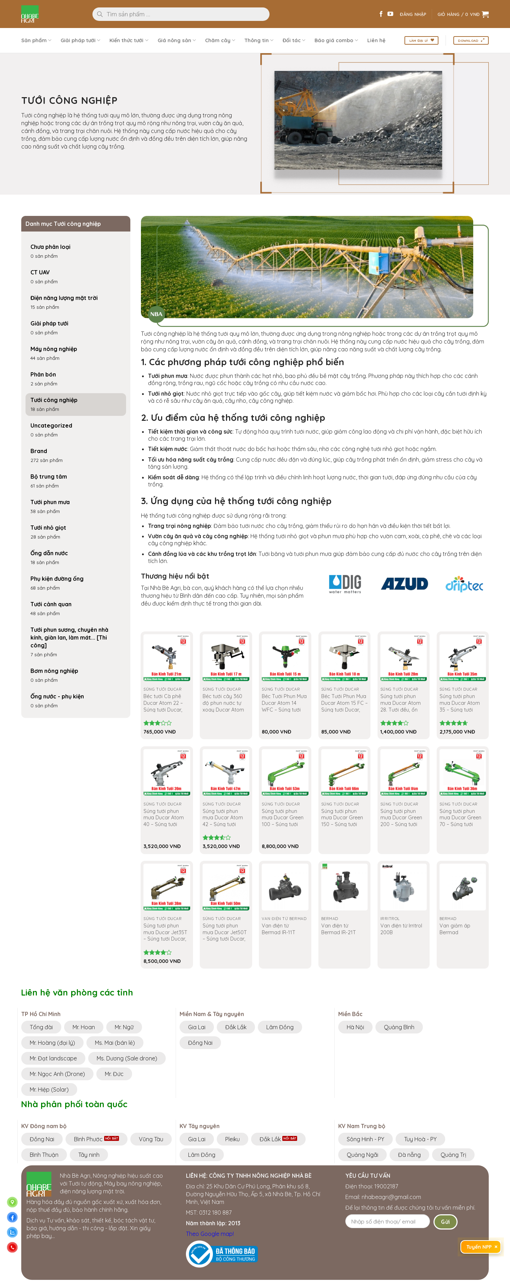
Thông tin (258, 40)
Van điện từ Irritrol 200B (401, 929)
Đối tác (294, 40)
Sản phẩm (36, 40)
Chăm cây (220, 40)
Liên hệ (376, 40)
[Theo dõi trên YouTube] (390, 14)
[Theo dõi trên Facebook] (381, 14)
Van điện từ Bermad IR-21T (338, 929)
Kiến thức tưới (128, 40)
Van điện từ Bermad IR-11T (278, 929)
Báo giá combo (336, 40)
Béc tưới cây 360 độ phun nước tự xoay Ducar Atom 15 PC (223, 706)
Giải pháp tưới (80, 40)
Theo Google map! (210, 1233)
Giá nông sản (177, 40)
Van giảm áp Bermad (455, 929)
